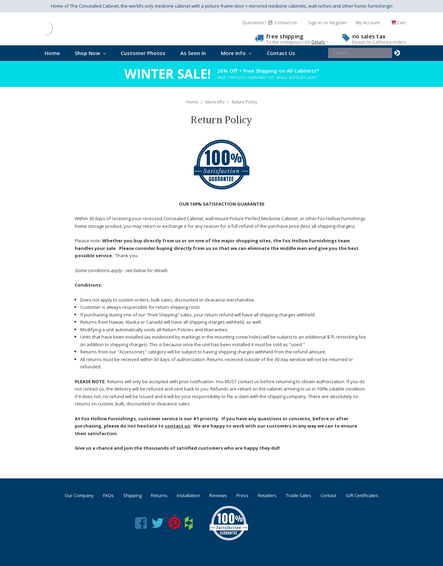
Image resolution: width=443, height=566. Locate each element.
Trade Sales (298, 495)
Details (318, 42)
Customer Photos (143, 53)
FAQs (108, 495)
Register (338, 22)
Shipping (132, 495)
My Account (368, 22)
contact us (177, 426)
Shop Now (90, 53)
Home (52, 53)
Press (242, 495)
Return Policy (244, 102)
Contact (328, 495)
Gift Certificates (362, 495)
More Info (236, 53)
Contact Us (281, 53)
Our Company (79, 495)
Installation (188, 495)
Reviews (218, 495)
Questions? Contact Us (269, 22)
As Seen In (193, 53)
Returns (159, 495)
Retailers (267, 495)
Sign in (315, 22)
